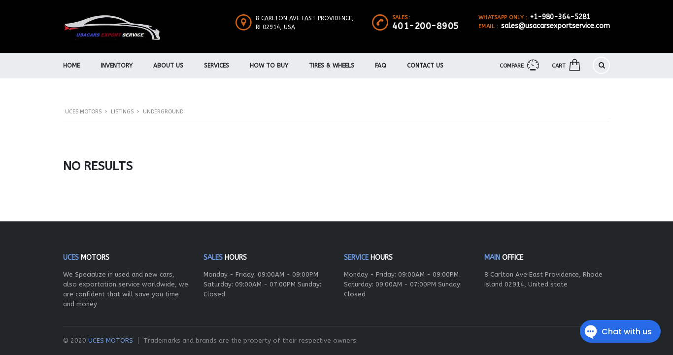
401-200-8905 (425, 26)
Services (216, 65)
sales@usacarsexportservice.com (555, 26)
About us (168, 65)
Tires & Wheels (331, 65)
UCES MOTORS (110, 340)
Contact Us (425, 65)
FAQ (380, 65)
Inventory (117, 65)
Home (71, 65)
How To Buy (269, 65)
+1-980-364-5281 (560, 17)
